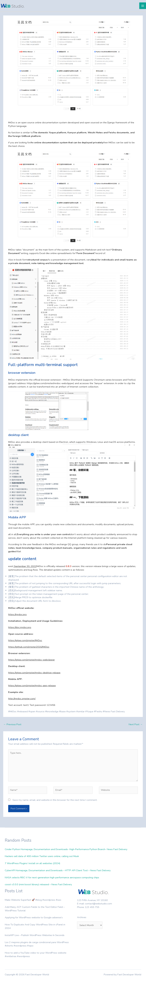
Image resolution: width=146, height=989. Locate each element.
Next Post (135, 724)
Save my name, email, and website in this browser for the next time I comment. (55, 800)
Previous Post (12, 724)
